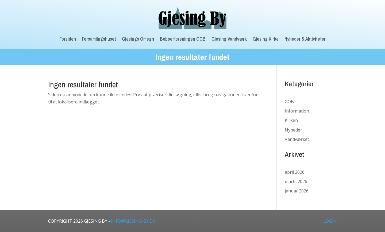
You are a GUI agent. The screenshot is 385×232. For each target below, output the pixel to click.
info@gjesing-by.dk (133, 221)
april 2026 (295, 172)
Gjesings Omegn (138, 39)
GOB (289, 102)
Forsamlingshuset (99, 39)
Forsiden (67, 39)
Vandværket (297, 139)
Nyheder (293, 130)
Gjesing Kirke (266, 39)
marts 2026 (296, 181)
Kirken (291, 120)
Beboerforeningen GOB (183, 39)
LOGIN (330, 221)
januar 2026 (297, 191)
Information (297, 111)
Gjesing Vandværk (229, 39)
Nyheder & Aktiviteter (305, 39)
